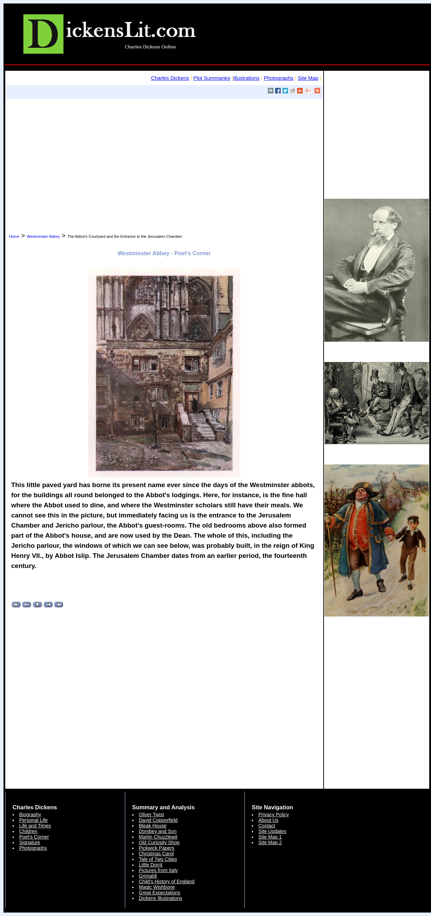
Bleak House (152, 825)
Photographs (278, 78)
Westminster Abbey (43, 236)
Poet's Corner (34, 837)
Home (14, 236)
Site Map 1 (270, 837)
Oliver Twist (151, 814)
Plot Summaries (211, 78)
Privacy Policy (273, 814)
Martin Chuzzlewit (158, 837)
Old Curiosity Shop (159, 842)
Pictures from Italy (158, 870)
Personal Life (33, 820)
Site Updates (272, 831)
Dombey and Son (157, 831)
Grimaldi (148, 876)
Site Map (308, 78)
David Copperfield (158, 820)
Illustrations (246, 78)
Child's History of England (167, 881)
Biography (30, 814)
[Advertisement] (164, 158)
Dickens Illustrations (160, 898)
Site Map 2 (270, 842)
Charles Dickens (170, 78)
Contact (266, 825)
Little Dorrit (150, 865)
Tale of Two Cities (158, 859)
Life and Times (35, 825)
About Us (268, 820)
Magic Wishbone (157, 887)
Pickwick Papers (156, 848)
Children (28, 831)
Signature (29, 842)
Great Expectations (159, 892)
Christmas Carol (156, 853)
